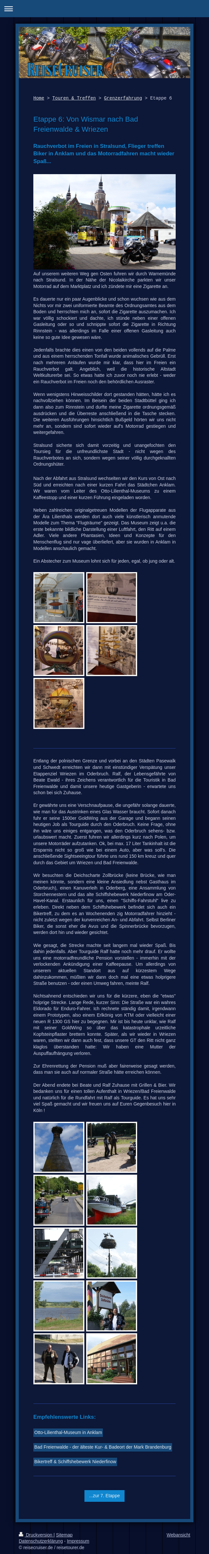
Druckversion (36, 1534)
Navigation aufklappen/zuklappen (104, 9)
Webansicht (178, 1534)
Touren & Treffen (74, 98)
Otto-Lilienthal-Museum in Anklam (68, 1432)
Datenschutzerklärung (41, 1541)
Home (38, 98)
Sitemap (64, 1534)
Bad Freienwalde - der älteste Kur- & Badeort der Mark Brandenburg (102, 1447)
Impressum (78, 1541)
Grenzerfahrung (123, 98)
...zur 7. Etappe (104, 1495)
